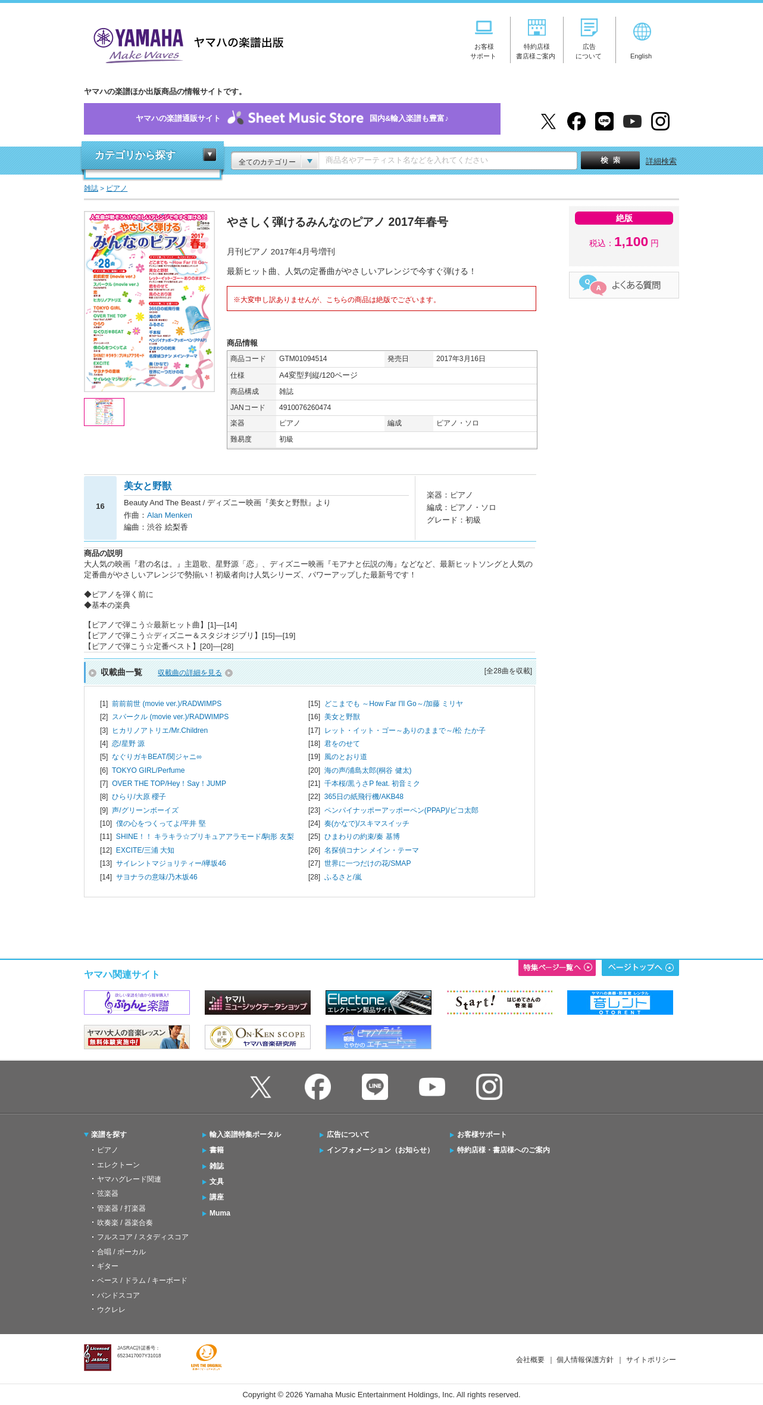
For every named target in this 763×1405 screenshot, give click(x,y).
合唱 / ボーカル (121, 1252)
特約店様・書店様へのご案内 (503, 1150)
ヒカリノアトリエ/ (160, 730)
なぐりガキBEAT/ (157, 757)
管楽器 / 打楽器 (121, 1208)
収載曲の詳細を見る (190, 673)
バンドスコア (118, 1295)
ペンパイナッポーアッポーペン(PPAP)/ (401, 810)
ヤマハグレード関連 (129, 1179)
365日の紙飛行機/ (364, 796)
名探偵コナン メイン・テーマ (371, 850)
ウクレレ (111, 1309)
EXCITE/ (145, 850)
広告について (348, 1134)
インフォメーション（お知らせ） (380, 1150)
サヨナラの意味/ (157, 877)
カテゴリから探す (135, 155)
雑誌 (216, 1166)
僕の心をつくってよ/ (161, 823)
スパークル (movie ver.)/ (170, 717)
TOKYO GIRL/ (148, 770)
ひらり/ (139, 796)
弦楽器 (107, 1193)
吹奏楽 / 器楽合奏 (125, 1223)
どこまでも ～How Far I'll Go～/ (394, 704)
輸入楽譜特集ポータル (245, 1134)
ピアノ (107, 1150)
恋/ (128, 743)
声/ (145, 810)
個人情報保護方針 (585, 1360)
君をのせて (342, 743)
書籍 (216, 1150)
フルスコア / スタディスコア (143, 1237)
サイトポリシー (651, 1360)
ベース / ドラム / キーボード (142, 1280)
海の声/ (368, 770)
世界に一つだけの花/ (367, 863)
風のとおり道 (345, 757)
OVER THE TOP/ (169, 783)
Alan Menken (169, 515)
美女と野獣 (342, 717)
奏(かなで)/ (366, 823)
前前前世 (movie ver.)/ (166, 704)
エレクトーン (118, 1165)
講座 (216, 1197)
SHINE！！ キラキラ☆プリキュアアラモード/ (205, 836)
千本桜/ (372, 783)
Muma (219, 1213)
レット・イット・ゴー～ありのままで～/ (405, 730)
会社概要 (530, 1360)
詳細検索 (661, 161)
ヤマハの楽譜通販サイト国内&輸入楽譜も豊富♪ (292, 119)
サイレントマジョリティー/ (171, 863)
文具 (216, 1181)
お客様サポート (482, 1134)
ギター (107, 1266)
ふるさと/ (343, 877)
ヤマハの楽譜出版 (185, 44)
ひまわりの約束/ (362, 836)
